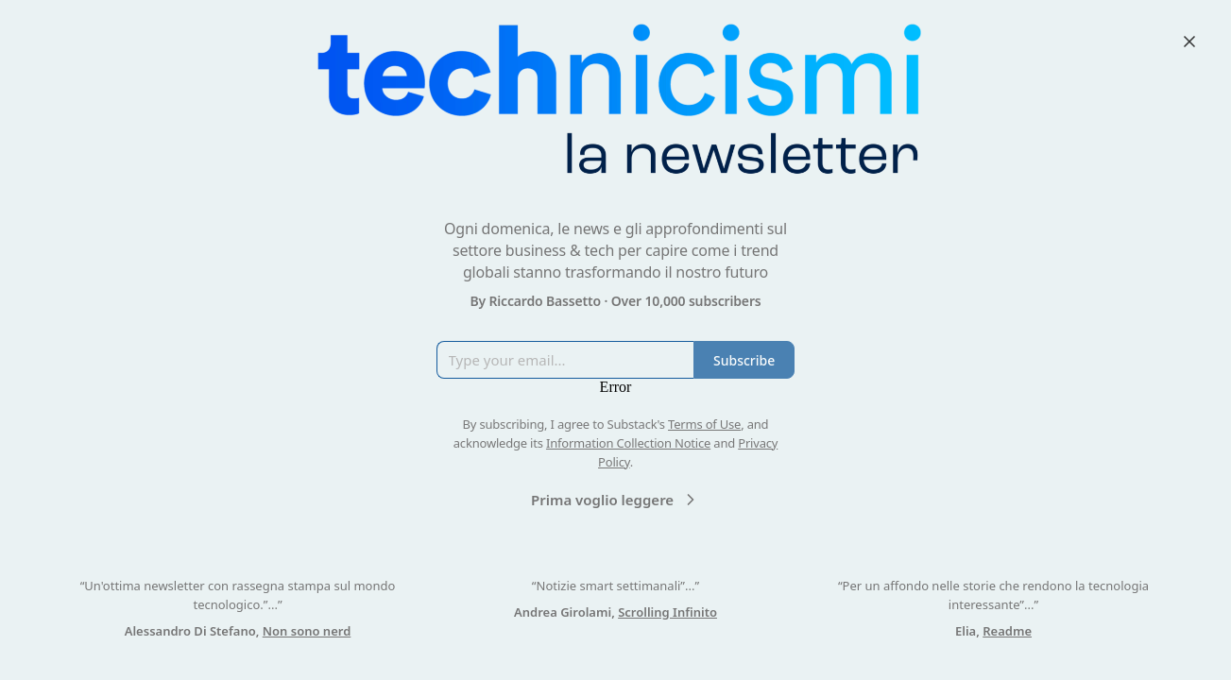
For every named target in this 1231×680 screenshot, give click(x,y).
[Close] (1189, 41)
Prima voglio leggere (615, 499)
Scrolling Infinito (667, 612)
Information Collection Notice (628, 442)
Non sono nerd (307, 630)
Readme (1007, 630)
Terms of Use (704, 424)
